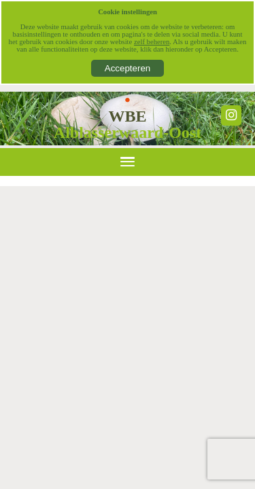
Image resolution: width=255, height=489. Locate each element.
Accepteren (127, 68)
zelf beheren (151, 42)
